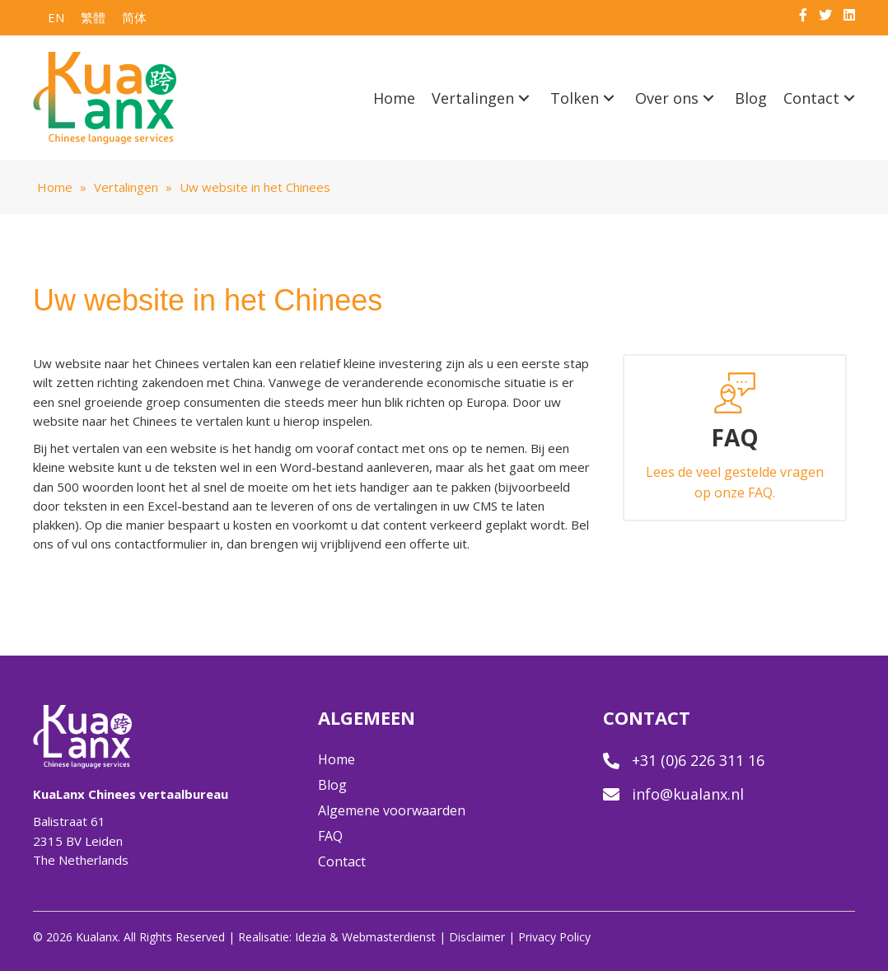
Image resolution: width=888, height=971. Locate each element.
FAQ (330, 836)
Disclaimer (477, 937)
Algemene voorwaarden (391, 810)
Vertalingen (126, 187)
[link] (394, 99)
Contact (342, 861)
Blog (332, 785)
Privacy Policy (554, 937)
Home (54, 187)
